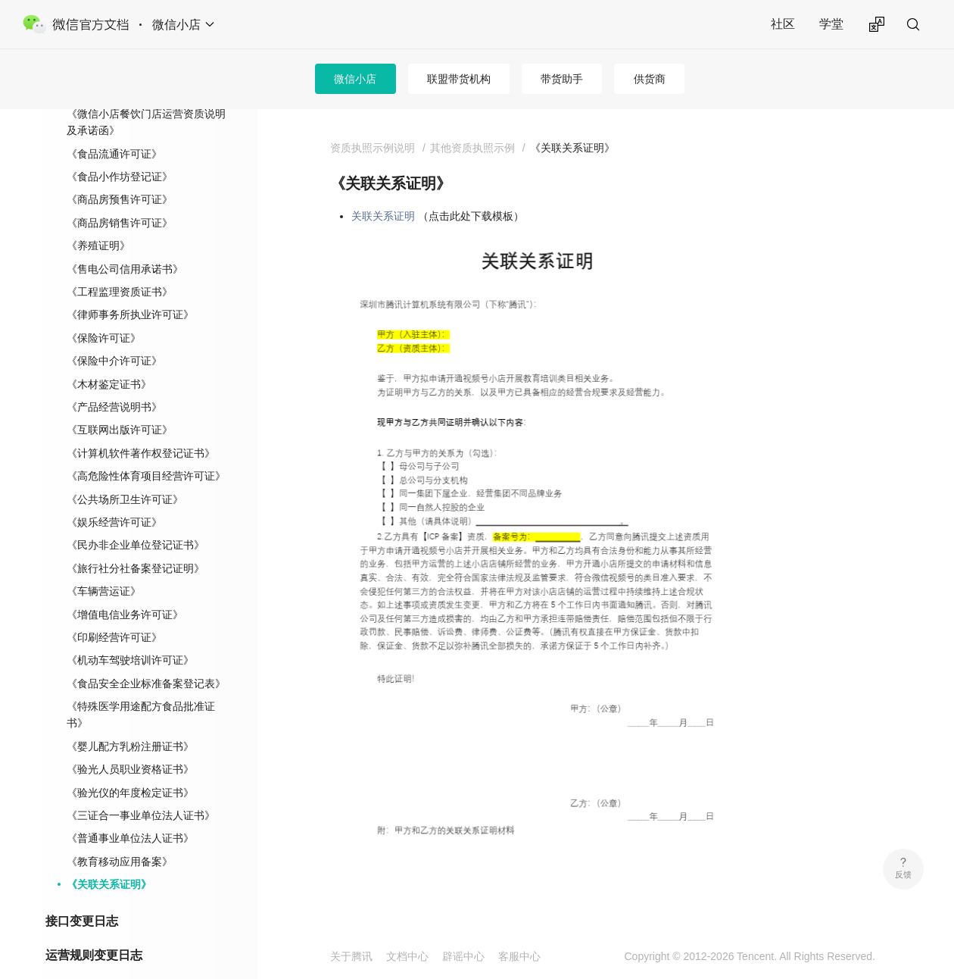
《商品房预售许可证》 (120, 175)
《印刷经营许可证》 (114, 613)
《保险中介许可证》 (114, 336)
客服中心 (519, 956)
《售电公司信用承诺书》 (125, 245)
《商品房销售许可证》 (120, 198)
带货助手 (562, 79)
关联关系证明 (383, 216)
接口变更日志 (81, 896)
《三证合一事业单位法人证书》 (141, 791)
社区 (783, 23)
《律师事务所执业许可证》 (130, 290)
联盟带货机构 (459, 79)
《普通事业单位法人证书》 (130, 814)
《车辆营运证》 (104, 567)
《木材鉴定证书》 (109, 360)
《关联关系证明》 (109, 860)
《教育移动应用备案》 (120, 837)
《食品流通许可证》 (114, 130)
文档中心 (407, 956)
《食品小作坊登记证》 (120, 152)
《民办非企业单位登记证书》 (135, 521)
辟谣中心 (463, 956)
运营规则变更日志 (93, 930)
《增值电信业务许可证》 (125, 590)
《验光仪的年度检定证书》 (130, 768)
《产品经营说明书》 (114, 383)
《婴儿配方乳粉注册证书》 (130, 722)
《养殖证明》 (98, 221)
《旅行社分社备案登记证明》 (135, 544)
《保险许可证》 (104, 314)
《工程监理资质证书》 (120, 267)
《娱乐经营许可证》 (114, 498)
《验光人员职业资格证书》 (130, 745)
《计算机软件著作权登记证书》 (141, 429)
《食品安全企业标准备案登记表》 (146, 659)
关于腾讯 (351, 956)
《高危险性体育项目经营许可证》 (146, 452)
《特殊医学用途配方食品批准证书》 (141, 690)
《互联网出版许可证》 (120, 405)
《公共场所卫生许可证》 (125, 475)
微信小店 (355, 79)
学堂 (831, 23)
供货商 (650, 79)
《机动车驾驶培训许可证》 (130, 636)
